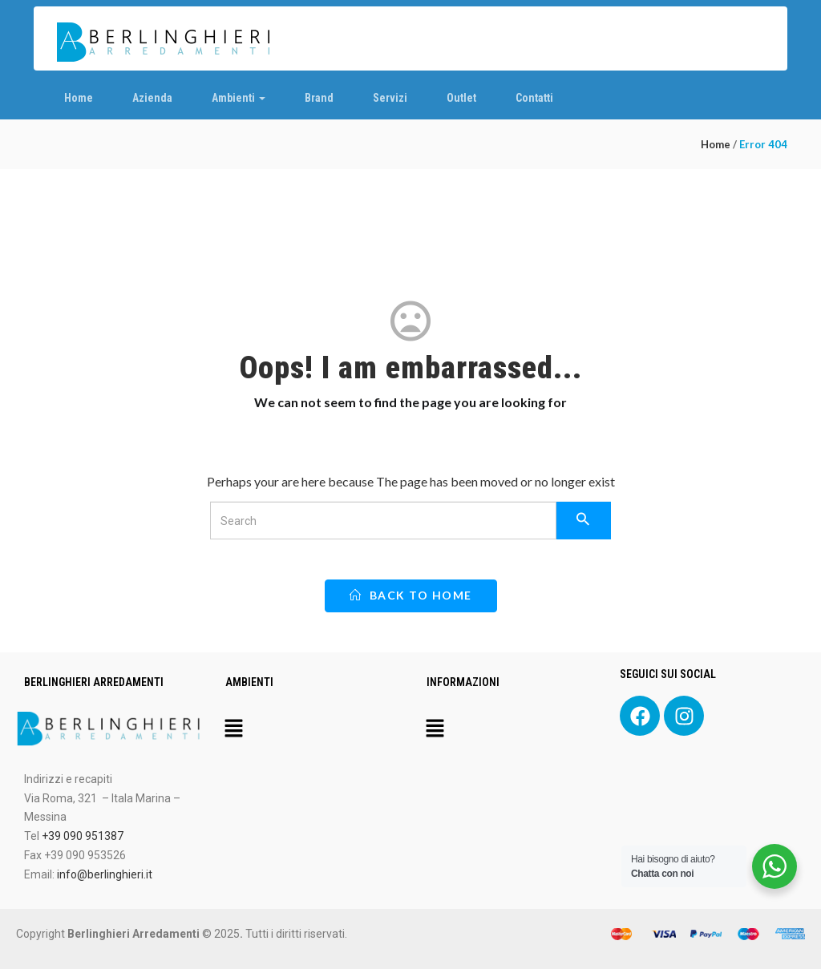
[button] (233, 729)
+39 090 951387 (82, 836)
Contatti (534, 97)
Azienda (152, 97)
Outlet (461, 97)
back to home (411, 595)
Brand (319, 97)
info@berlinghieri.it (104, 874)
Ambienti (238, 97)
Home (78, 97)
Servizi (390, 97)
